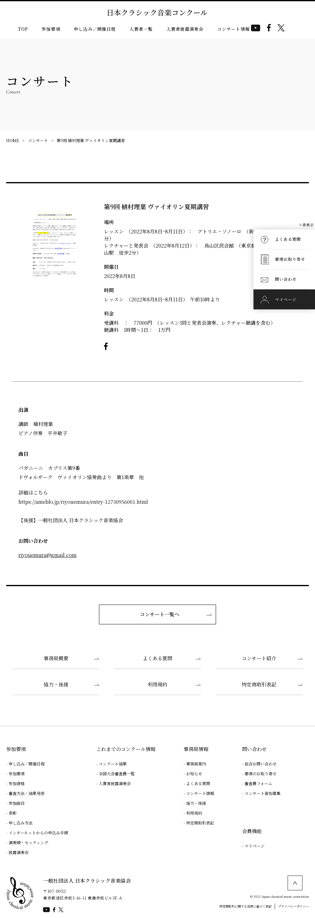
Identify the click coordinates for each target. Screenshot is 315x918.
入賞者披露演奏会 (185, 29)
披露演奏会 (19, 852)
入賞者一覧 (141, 29)
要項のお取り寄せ (261, 774)
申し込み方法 (21, 823)
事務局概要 (56, 658)
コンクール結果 (113, 764)
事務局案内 (196, 764)
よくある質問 (157, 658)
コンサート (38, 140)
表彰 (13, 813)
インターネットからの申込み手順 (38, 833)
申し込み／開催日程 (95, 29)
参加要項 (51, 29)
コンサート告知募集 (263, 793)
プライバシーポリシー (293, 906)
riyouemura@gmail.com (47, 554)
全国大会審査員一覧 (117, 774)
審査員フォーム (258, 783)
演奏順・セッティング (28, 842)
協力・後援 (56, 684)
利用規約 (157, 684)
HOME (12, 140)
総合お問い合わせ (261, 764)
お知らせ (194, 774)
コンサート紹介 (259, 658)
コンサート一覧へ (159, 614)
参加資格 (17, 783)
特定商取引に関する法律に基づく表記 (245, 906)
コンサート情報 (233, 29)
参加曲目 (17, 803)
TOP (23, 29)
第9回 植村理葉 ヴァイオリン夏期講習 (91, 140)
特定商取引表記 (259, 684)
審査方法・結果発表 (27, 793)
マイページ (255, 846)
